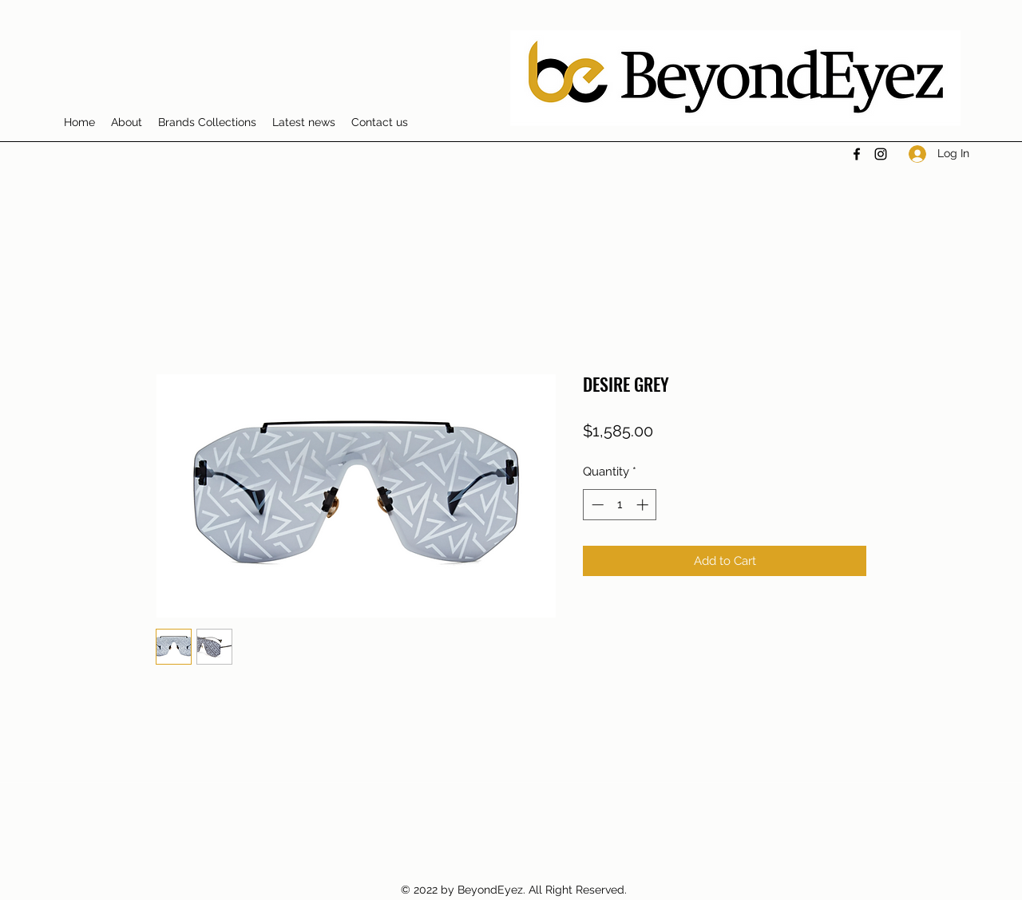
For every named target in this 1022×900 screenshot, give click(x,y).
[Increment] (644, 504)
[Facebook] (857, 154)
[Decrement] (596, 504)
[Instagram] (881, 154)
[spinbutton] (620, 504)
